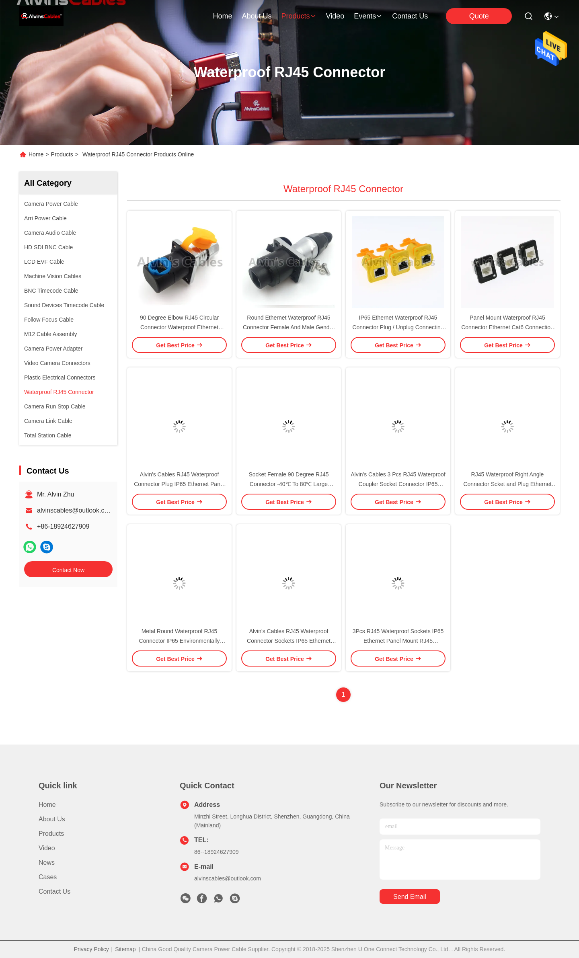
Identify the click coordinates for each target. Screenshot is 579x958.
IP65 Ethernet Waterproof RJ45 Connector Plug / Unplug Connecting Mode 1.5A (397, 327)
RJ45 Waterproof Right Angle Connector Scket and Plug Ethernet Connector (507, 484)
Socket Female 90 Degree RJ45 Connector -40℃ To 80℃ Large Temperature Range (288, 484)
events (368, 16)
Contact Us (54, 891)
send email (409, 896)
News (47, 862)
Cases (48, 877)
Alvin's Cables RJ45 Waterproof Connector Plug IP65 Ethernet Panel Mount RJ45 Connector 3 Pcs (179, 484)
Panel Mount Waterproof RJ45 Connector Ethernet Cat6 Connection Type (507, 327)
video (335, 16)
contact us (410, 16)
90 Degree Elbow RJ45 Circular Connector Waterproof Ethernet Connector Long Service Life (179, 327)
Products (62, 154)
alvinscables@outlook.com (75, 510)
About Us (52, 819)
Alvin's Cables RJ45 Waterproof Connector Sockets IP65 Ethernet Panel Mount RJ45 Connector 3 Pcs (289, 641)
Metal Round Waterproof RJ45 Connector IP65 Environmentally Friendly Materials (179, 641)
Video (47, 848)
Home (222, 16)
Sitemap (125, 949)
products (298, 16)
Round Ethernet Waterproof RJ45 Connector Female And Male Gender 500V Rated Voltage (289, 327)
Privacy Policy (91, 949)
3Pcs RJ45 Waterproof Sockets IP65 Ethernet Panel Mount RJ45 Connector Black (398, 641)
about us (256, 16)
